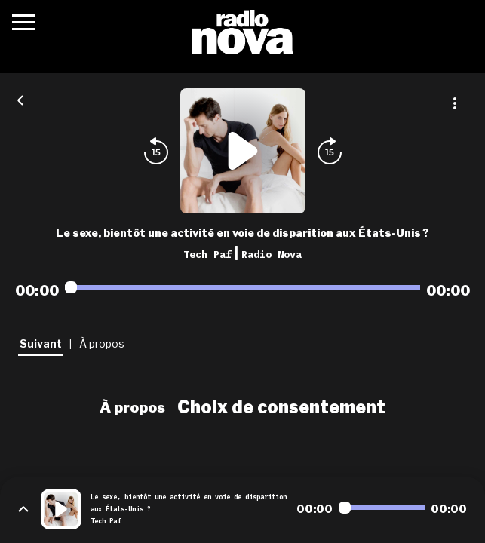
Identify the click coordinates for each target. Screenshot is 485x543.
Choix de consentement (281, 407)
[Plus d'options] (455, 103)
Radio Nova (271, 254)
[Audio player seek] (242, 287)
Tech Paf (207, 254)
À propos (132, 407)
